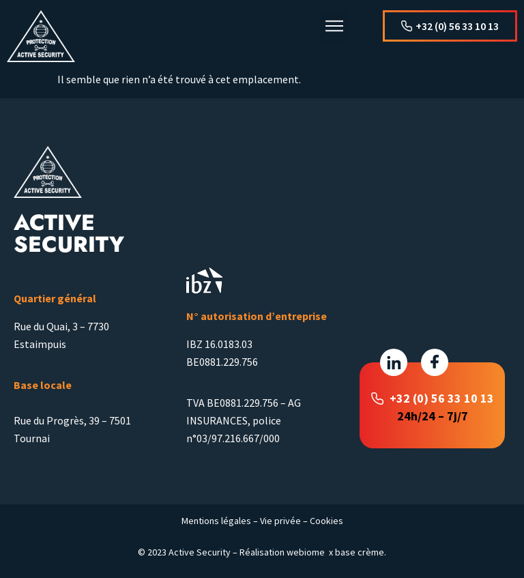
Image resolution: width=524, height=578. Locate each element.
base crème (359, 552)
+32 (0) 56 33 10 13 (442, 398)
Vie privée (280, 521)
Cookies (326, 521)
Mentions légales (216, 521)
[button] (334, 27)
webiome (306, 552)
